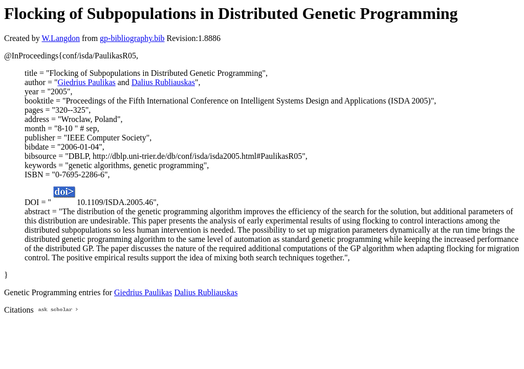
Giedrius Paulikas (86, 82)
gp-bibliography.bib (132, 38)
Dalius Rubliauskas (163, 82)
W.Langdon (60, 38)
